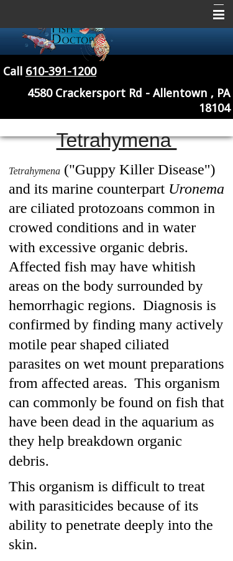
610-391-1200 (60, 71)
